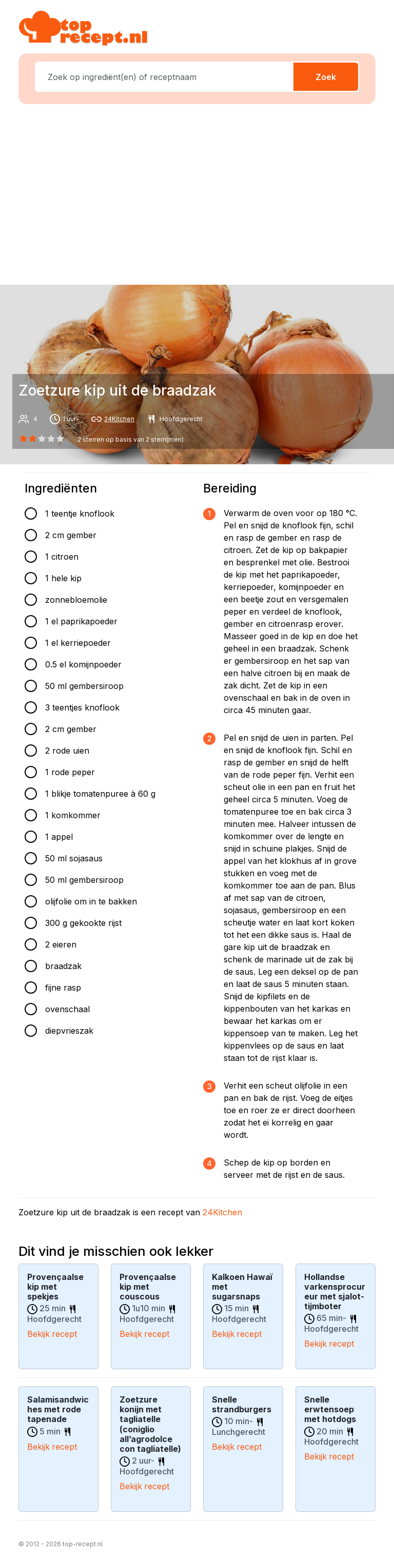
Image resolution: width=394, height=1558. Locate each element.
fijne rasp (63, 987)
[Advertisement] (203, 192)
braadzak (63, 966)
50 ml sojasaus (74, 858)
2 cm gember (70, 535)
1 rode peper (70, 772)
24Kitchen (119, 419)
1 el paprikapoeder (81, 621)
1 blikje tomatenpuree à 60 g (100, 793)
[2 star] (41, 438)
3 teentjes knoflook (82, 707)
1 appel (59, 837)
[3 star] (51, 438)
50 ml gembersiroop (84, 686)
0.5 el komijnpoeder (83, 664)
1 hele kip (63, 578)
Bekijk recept (52, 1333)
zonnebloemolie (76, 600)
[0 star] (23, 438)
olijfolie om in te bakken (91, 901)
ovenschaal (67, 1009)
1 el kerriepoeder (78, 643)
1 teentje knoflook (79, 513)
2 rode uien (67, 750)
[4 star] (60, 438)
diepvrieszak (69, 1030)
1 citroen (61, 556)
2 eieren (60, 944)
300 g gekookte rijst (83, 923)
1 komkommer (73, 815)
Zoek (326, 77)
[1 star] (32, 438)
